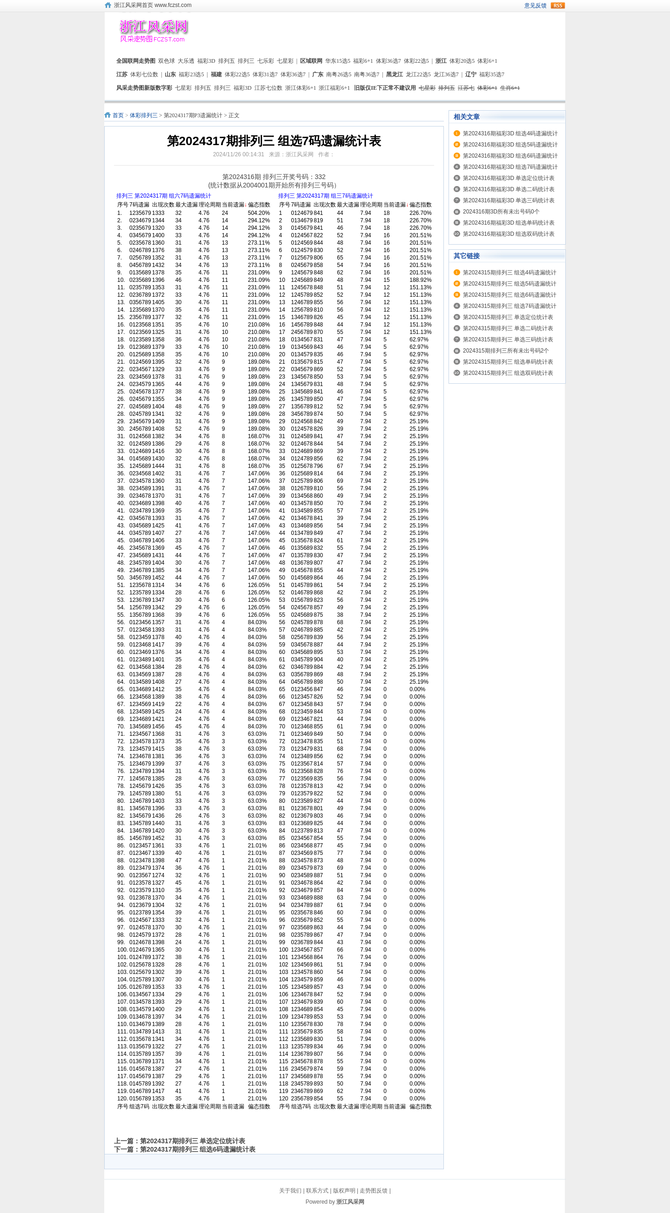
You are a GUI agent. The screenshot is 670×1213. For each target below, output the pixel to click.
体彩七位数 (144, 74)
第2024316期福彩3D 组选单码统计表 (509, 223)
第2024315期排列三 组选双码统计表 (508, 373)
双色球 (166, 61)
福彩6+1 (363, 61)
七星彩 (285, 61)
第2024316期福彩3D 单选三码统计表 (509, 200)
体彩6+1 (487, 61)
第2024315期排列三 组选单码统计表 (508, 362)
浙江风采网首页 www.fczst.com (153, 5)
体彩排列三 (144, 115)
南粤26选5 (338, 74)
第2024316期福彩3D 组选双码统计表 (509, 234)
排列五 (226, 61)
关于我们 (290, 1190)
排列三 (246, 61)
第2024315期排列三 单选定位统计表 (508, 317)
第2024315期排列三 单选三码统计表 (508, 339)
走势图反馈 (374, 1190)
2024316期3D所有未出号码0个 (501, 211)
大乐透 (186, 61)
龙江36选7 (446, 74)
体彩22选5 (416, 61)
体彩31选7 (265, 74)
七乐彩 (265, 61)
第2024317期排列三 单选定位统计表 (192, 1141)
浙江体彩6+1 (300, 88)
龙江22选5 (418, 74)
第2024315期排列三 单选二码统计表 (508, 328)
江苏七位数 (268, 88)
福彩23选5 (191, 74)
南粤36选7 (366, 74)
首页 (118, 115)
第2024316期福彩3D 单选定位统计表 (509, 178)
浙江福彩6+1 (334, 88)
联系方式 (317, 1190)
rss (557, 5)
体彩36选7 (388, 61)
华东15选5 (337, 61)
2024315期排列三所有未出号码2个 (506, 350)
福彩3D (206, 61)
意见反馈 (535, 5)
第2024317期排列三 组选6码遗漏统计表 (197, 1149)
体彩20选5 (462, 61)
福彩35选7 (491, 74)
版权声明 (344, 1190)
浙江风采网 (350, 1202)
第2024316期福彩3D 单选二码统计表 (509, 189)
